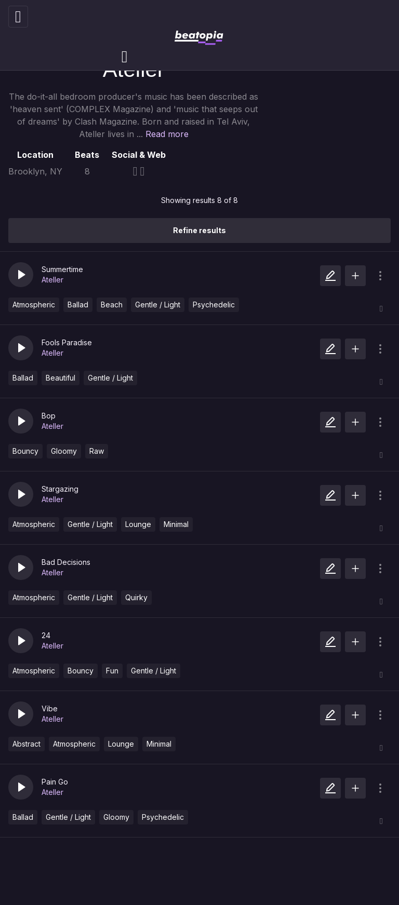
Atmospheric (33, 304)
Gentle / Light (157, 304)
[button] (20, 274)
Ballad (78, 304)
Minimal (176, 524)
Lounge (138, 524)
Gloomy (64, 451)
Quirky (136, 597)
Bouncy (25, 451)
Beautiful (60, 377)
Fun (112, 670)
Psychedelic (214, 304)
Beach (112, 304)
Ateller (52, 279)
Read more (167, 134)
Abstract (26, 743)
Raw (96, 451)
